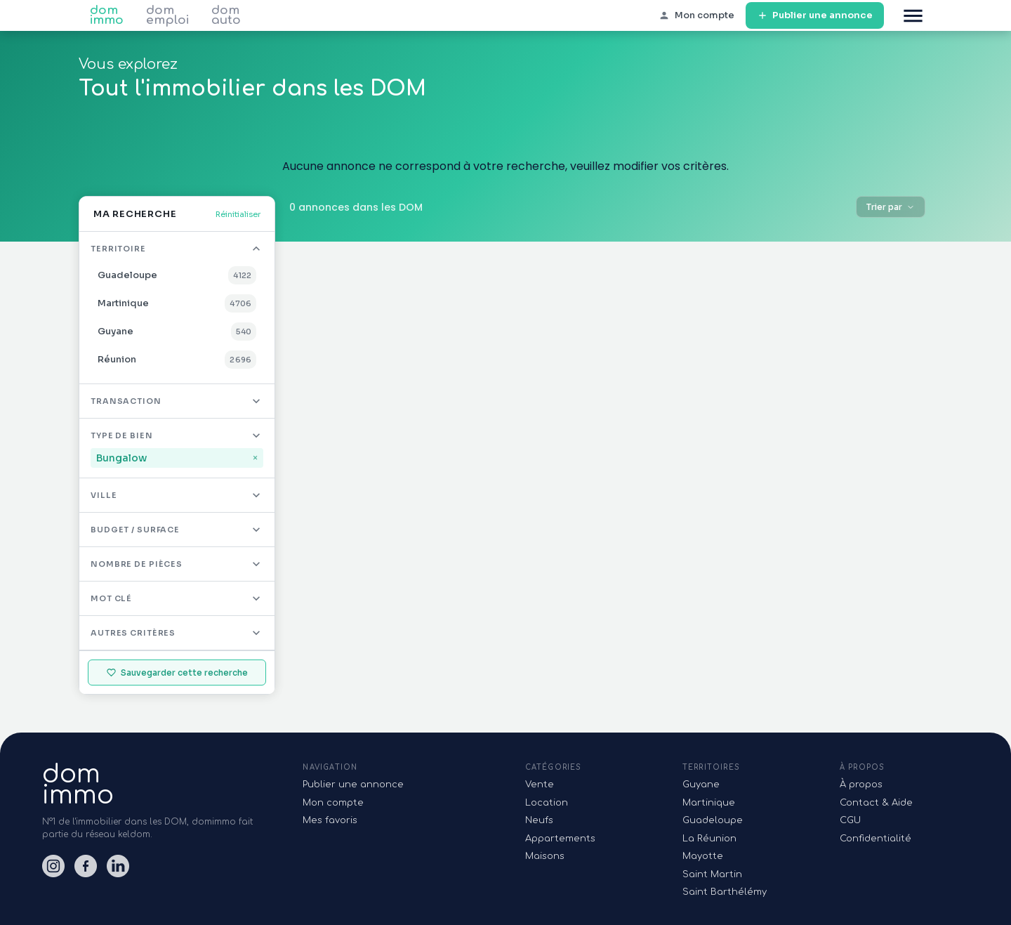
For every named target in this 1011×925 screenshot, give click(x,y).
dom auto (226, 15)
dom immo (107, 15)
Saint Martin (712, 874)
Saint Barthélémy (724, 892)
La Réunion (709, 839)
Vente (539, 784)
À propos (861, 784)
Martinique (708, 803)
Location (546, 803)
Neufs (539, 820)
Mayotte (702, 856)
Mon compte (333, 803)
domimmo (78, 784)
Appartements (560, 839)
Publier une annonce (815, 15)
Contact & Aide (876, 803)
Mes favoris (330, 820)
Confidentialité (875, 839)
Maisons (544, 856)
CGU (850, 820)
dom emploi (167, 15)
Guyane (701, 784)
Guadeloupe (712, 820)
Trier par (890, 207)
